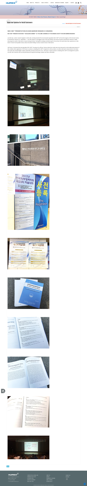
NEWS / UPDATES (45, 2)
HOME (28, 2)
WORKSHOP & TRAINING (59, 2)
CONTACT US (68, 475)
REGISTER (67, 477)
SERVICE (52, 2)
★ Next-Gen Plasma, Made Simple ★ (46, 17)
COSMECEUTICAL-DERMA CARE (32, 475)
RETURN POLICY (49, 481)
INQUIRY (67, 2)
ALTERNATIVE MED (30, 478)
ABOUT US (32, 2)
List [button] (8, 466)
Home (63, 23)
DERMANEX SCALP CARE (31, 476)
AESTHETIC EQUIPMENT (31, 479)
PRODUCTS (37, 2)
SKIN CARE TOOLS (30, 481)
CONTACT (72, 2)
